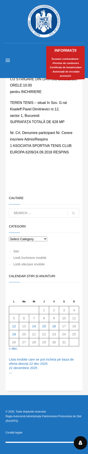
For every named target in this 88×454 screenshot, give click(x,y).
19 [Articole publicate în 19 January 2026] (14, 334)
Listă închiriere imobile (29, 258)
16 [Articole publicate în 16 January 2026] (54, 326)
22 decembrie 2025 (23, 368)
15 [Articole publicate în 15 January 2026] (44, 326)
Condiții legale (14, 432)
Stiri (16, 251)
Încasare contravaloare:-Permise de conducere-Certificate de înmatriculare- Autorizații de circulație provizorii (65, 63)
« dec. (13, 348)
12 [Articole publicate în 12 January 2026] (14, 326)
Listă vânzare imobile (29, 264)
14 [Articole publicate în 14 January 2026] (34, 326)
